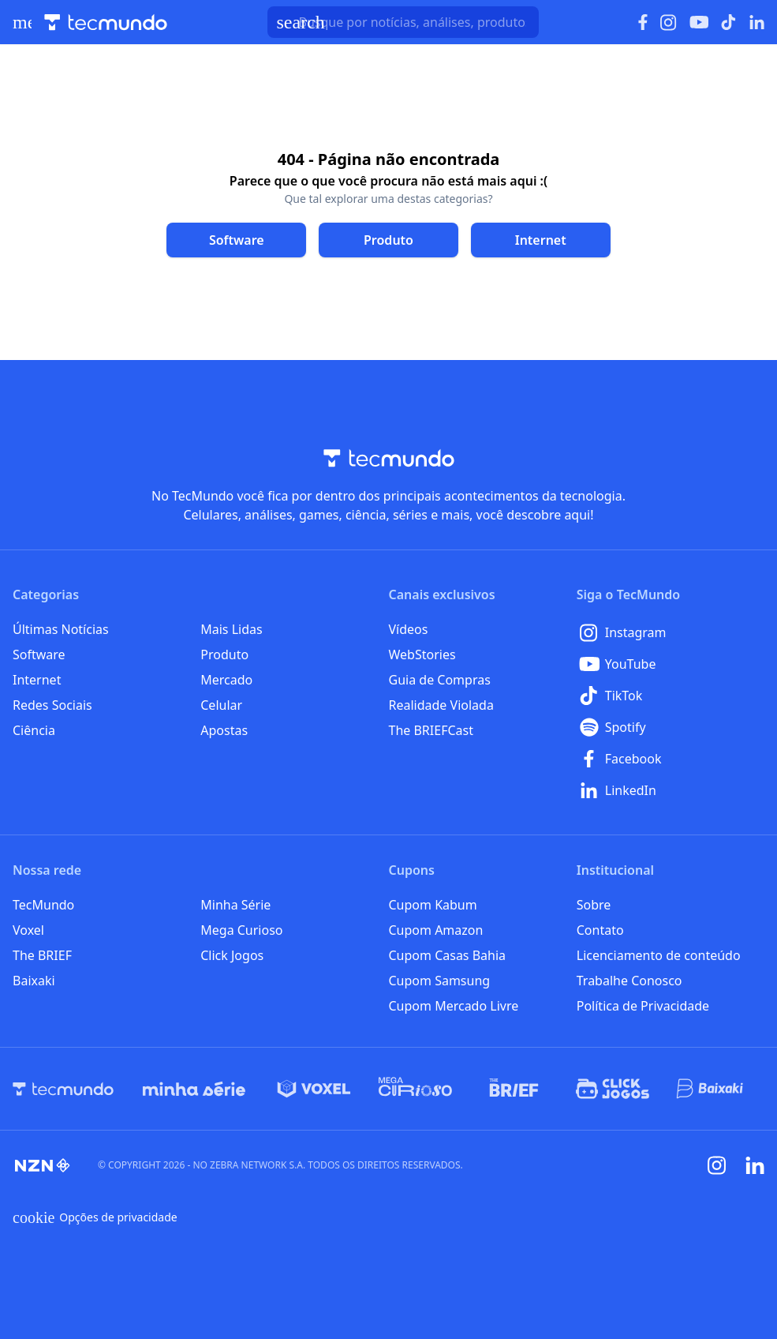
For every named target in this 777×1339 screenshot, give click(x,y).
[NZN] (43, 1165)
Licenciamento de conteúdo (659, 955)
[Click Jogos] (612, 1089)
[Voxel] (314, 1089)
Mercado (226, 679)
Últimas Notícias (61, 629)
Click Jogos (231, 955)
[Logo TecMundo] (105, 22)
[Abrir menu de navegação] (22, 22)
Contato (600, 930)
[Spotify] (670, 727)
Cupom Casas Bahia (447, 955)
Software (39, 654)
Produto (224, 654)
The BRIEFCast (431, 730)
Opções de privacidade (95, 1217)
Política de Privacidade (643, 1006)
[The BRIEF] (514, 1089)
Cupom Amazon (436, 930)
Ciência (34, 730)
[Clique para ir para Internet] (541, 240)
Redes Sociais (52, 705)
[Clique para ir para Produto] (388, 240)
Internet (37, 679)
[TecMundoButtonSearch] (403, 22)
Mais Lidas (231, 629)
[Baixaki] (711, 1089)
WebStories (422, 654)
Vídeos (408, 629)
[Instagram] (670, 632)
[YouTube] (670, 664)
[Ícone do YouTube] (698, 22)
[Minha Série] (194, 1089)
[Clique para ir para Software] (236, 240)
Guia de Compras (440, 679)
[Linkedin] (754, 1166)
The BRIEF (42, 955)
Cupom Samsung (440, 980)
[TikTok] (670, 695)
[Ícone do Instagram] (668, 22)
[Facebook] (670, 758)
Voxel (28, 930)
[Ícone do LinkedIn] (756, 22)
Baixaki (34, 980)
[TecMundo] (63, 1089)
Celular (221, 705)
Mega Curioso (241, 930)
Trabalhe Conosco (629, 980)
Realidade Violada (441, 705)
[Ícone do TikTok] (729, 22)
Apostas (224, 730)
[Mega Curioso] (415, 1089)
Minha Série (235, 904)
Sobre (594, 904)
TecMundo (43, 904)
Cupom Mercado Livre (454, 1006)
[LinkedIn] (670, 790)
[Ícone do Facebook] (643, 22)
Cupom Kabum (433, 904)
